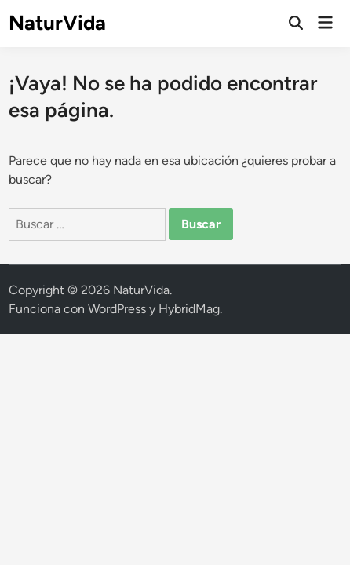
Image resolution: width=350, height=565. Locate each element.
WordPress (117, 308)
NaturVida (57, 22)
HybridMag (189, 308)
